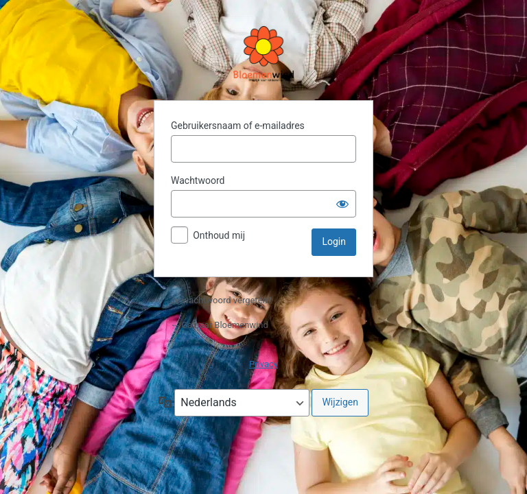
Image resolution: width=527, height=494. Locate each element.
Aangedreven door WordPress (263, 55)
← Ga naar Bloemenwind (219, 325)
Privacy (263, 364)
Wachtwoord (197, 180)
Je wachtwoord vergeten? (221, 300)
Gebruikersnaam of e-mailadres (238, 125)
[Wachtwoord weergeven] (342, 203)
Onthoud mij (219, 235)
